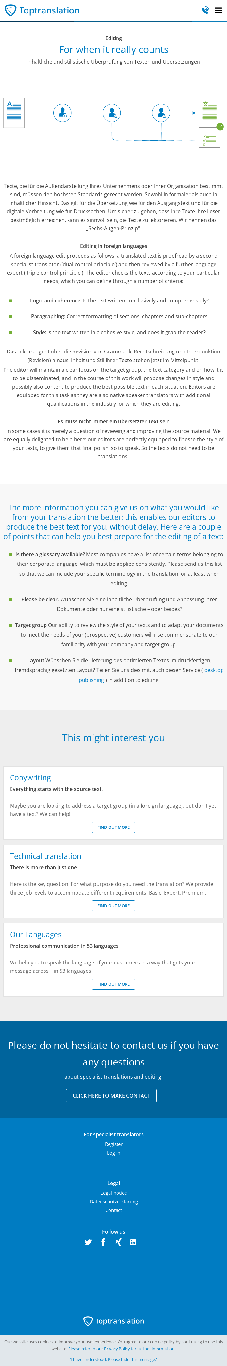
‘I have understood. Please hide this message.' (113, 1359)
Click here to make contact (111, 1095)
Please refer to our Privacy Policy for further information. (121, 1349)
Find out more (113, 827)
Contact (113, 1210)
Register (114, 1144)
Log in (113, 1153)
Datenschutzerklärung (114, 1201)
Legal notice (114, 1193)
